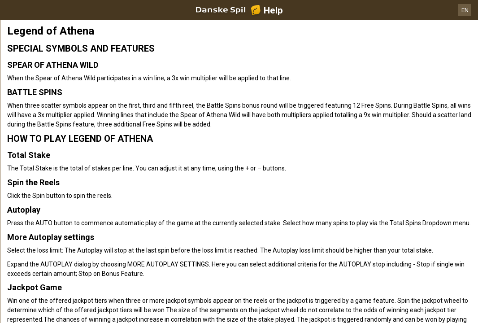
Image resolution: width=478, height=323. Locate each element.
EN (465, 10)
